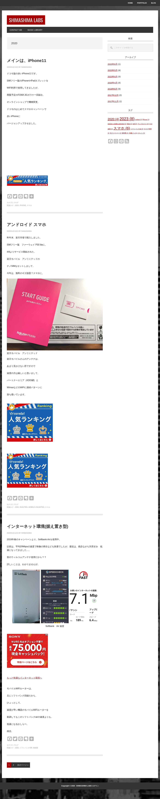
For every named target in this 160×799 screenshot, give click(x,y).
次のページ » (22, 775)
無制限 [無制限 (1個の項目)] (125, 134)
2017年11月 (113, 103)
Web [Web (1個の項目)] (129, 125)
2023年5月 (113, 72)
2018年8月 (113, 90)
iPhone (23, 207)
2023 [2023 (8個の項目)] (127, 120)
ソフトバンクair (26, 757)
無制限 (35, 757)
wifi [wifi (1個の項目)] (135, 125)
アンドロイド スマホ (38, 225)
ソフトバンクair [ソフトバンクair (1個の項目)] (137, 130)
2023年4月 (113, 78)
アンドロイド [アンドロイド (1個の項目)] (143, 125)
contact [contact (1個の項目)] (138, 121)
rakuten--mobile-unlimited (32, 509)
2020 (17, 207)
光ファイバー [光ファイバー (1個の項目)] (115, 134)
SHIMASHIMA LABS (32, 21)
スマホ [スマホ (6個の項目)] (121, 130)
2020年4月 (113, 84)
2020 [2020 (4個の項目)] (113, 120)
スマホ (29, 207)
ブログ (15, 204)
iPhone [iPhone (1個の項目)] (146, 121)
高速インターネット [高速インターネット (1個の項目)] (137, 134)
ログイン (95, 795)
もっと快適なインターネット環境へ (24, 687)
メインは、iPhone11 (38, 61)
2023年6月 (113, 66)
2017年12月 (113, 97)
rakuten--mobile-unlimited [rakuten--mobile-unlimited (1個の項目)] (117, 125)
